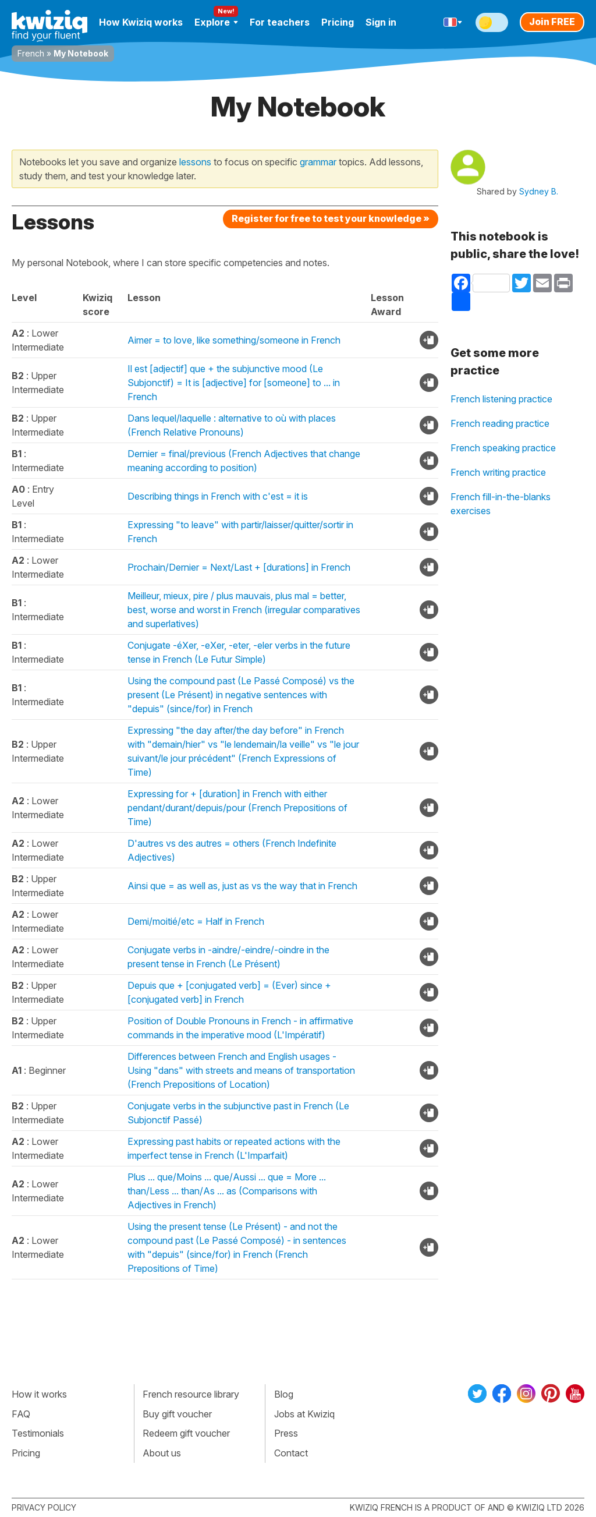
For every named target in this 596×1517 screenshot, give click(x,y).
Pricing (337, 22)
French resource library (191, 1394)
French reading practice (499, 423)
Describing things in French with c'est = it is (217, 496)
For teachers (280, 22)
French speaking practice (503, 448)
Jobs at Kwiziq (304, 1414)
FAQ (21, 1414)
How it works (39, 1394)
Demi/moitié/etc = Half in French (195, 921)
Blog (283, 1394)
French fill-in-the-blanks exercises (500, 504)
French (30, 53)
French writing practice (498, 472)
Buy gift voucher (177, 1414)
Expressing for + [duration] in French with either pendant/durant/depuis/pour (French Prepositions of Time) (237, 808)
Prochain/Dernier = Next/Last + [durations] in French (238, 567)
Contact (291, 1453)
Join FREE (552, 21)
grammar (318, 162)
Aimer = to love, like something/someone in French (233, 340)
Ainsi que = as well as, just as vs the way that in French (242, 886)
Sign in (381, 22)
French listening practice (501, 399)
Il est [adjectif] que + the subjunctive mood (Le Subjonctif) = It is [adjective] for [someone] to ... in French (233, 382)
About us (162, 1453)
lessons (195, 162)
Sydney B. (538, 191)
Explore (216, 22)
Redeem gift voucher (186, 1433)
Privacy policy (44, 1507)
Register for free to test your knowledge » (331, 218)
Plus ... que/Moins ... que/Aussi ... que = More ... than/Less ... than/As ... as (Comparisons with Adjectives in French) (226, 1191)
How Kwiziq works (141, 22)
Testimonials (38, 1433)
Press (286, 1433)
